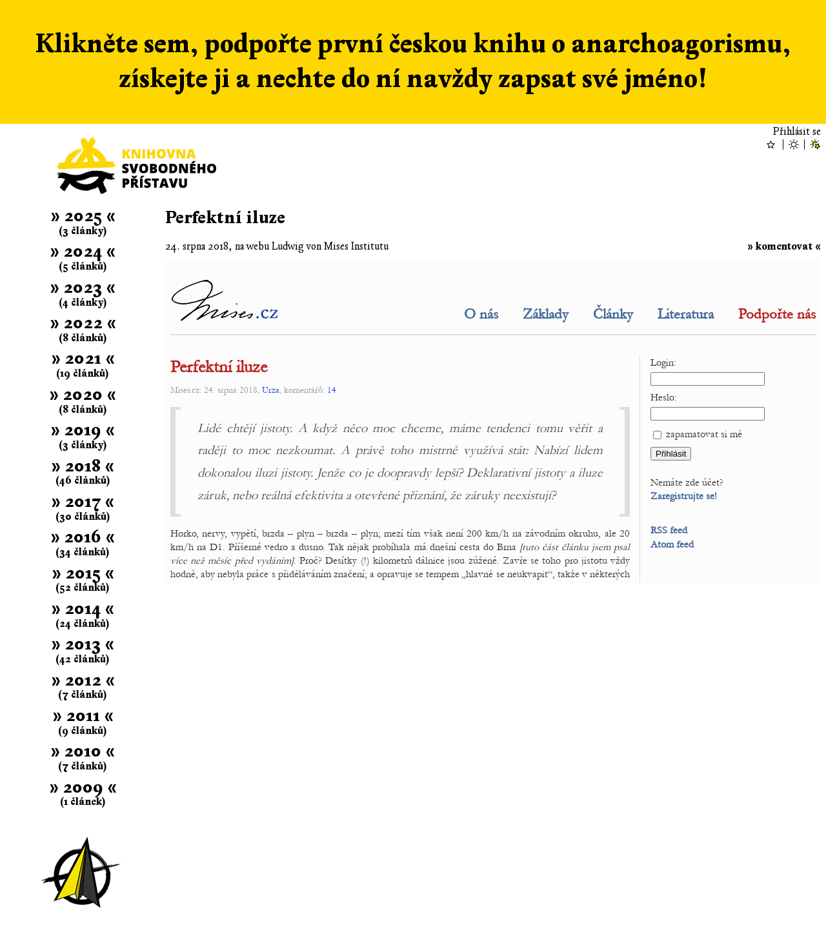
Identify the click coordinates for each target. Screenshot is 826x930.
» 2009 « (83, 787)
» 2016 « (82, 537)
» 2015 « (83, 573)
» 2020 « (82, 394)
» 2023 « (83, 287)
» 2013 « (82, 644)
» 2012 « (83, 680)
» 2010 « (82, 751)
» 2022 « (83, 322)
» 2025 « (83, 215)
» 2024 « (83, 251)
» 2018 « (82, 466)
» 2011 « (83, 715)
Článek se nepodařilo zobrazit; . (493, 421)
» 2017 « (82, 501)
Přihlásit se (797, 131)
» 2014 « (82, 608)
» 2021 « (83, 358)
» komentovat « (784, 246)
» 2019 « (82, 429)
